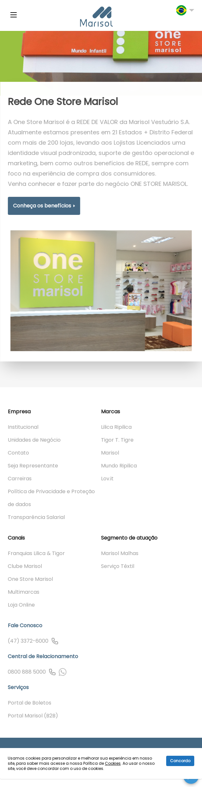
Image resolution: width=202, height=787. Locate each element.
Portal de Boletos (29, 702)
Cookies (113, 763)
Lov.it (107, 478)
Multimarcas (23, 592)
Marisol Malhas (119, 553)
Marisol (110, 452)
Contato (18, 452)
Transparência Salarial (36, 517)
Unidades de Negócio (34, 440)
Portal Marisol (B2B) (33, 715)
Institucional (23, 427)
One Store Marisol (30, 579)
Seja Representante (33, 465)
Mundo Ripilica (119, 465)
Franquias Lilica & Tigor (36, 553)
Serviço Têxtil (117, 566)
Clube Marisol (25, 566)
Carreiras (20, 478)
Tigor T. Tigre (117, 440)
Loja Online (21, 605)
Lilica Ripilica (116, 427)
